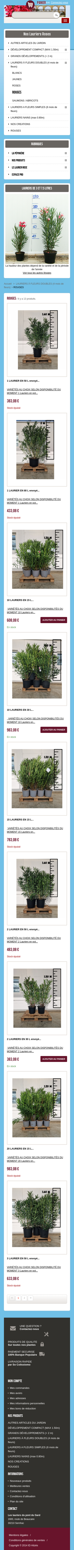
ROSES (16, 85)
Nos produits (18, 160)
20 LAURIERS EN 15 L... (20, 1148)
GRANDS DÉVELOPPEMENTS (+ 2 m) (31, 56)
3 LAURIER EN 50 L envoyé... (23, 1258)
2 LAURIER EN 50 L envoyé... (23, 929)
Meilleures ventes (20, 1486)
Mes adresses (18, 1398)
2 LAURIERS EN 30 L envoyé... (24, 1039)
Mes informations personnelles (27, 1403)
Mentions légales (18, 1535)
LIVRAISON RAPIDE (20, 1361)
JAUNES (17, 79)
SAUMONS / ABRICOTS (25, 100)
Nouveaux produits (20, 1480)
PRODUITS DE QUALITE (22, 1341)
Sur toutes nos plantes (22, 1344)
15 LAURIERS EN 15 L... (20, 819)
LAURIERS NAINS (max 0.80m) (27, 117)
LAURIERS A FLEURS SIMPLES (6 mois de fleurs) (34, 109)
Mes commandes (19, 1387)
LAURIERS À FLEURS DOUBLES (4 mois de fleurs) (34, 64)
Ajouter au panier (53, 620)
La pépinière (18, 153)
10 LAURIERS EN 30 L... (20, 710)
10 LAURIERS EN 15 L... (20, 600)
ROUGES (16, 92)
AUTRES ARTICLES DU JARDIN (28, 43)
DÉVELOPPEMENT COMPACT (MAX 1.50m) (35, 49)
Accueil (8, 283)
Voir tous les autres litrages (37, 273)
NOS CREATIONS (20, 124)
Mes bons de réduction (23, 1408)
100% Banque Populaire (22, 1354)
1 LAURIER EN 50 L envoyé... (23, 380)
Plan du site (16, 1501)
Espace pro (17, 174)
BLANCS (17, 73)
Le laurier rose (19, 167)
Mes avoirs (16, 1393)
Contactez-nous (29, 1329)
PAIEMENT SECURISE (21, 1351)
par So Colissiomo (19, 1364)
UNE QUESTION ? (30, 1326)
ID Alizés (33, 1545)
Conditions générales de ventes (27, 1540)
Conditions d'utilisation (22, 1496)
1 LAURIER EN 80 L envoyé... (23, 490)
